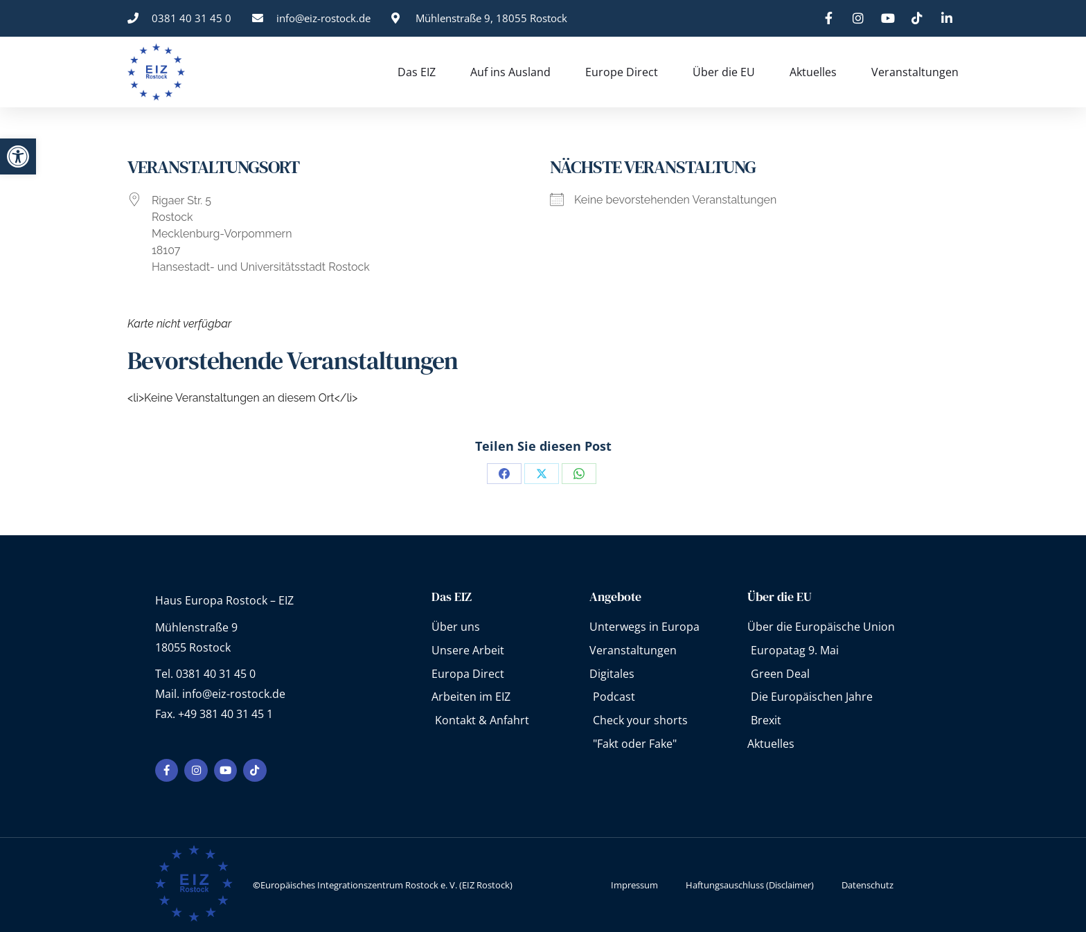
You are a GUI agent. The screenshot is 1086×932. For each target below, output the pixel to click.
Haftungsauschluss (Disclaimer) (750, 885)
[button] (18, 156)
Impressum (634, 885)
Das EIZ (417, 72)
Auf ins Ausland (510, 72)
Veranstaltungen (915, 72)
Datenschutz (867, 885)
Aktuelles (813, 72)
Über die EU (724, 72)
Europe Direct (621, 72)
